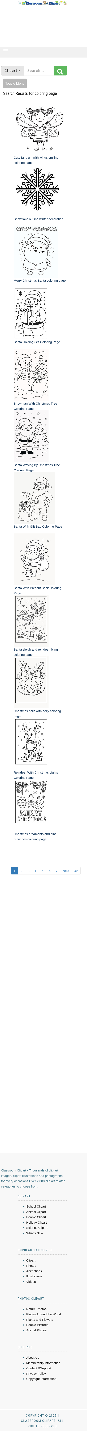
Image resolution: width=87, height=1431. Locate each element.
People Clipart (36, 1217)
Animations (34, 1271)
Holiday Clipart (36, 1222)
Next (66, 871)
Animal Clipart (36, 1212)
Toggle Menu (15, 83)
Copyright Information (41, 1379)
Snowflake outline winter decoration (38, 219)
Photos (31, 1265)
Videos (31, 1281)
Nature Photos (36, 1309)
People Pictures (37, 1325)
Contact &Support (38, 1368)
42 (76, 871)
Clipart (30, 1260)
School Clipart (36, 1206)
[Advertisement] (42, 26)
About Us (32, 1357)
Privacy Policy (36, 1373)
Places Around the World (43, 1314)
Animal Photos (36, 1330)
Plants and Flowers (39, 1319)
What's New (34, 1233)
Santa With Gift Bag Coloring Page (38, 526)
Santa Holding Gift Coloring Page (37, 342)
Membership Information (43, 1363)
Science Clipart (36, 1227)
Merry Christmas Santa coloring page (40, 280)
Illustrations (34, 1276)
